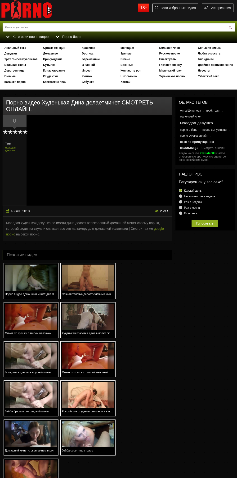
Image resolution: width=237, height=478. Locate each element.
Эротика (87, 53)
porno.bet (35, 10)
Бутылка (49, 65)
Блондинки (206, 59)
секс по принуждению (197, 142)
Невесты (204, 70)
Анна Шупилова (190, 110)
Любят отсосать (209, 53)
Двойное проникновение (215, 65)
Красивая (88, 48)
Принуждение (53, 59)
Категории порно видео (27, 37)
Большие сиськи (210, 48)
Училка (87, 76)
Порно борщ (68, 37)
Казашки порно (15, 82)
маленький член (190, 116)
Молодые (127, 48)
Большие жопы (15, 65)
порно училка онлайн (194, 135)
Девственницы (14, 70)
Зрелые (126, 53)
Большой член (169, 48)
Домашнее (50, 53)
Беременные (91, 59)
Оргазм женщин (54, 48)
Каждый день (193, 190)
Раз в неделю (193, 202)
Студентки (50, 76)
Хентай (125, 82)
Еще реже (190, 213)
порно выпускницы (214, 129)
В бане (125, 59)
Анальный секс (15, 48)
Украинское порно (172, 76)
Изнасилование (54, 70)
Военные (127, 65)
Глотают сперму (170, 65)
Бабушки (88, 82)
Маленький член (170, 70)
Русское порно (169, 53)
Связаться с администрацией (24, 458)
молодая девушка (10, 149)
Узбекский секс (208, 76)
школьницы (189, 148)
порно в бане (188, 129)
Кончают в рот (131, 70)
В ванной (88, 65)
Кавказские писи (55, 82)
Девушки (10, 53)
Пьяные (9, 76)
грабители (212, 110)
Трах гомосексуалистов (20, 59)
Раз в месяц (192, 207)
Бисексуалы (167, 59)
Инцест (87, 70)
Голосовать (205, 223)
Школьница (129, 76)
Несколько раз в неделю (200, 196)
